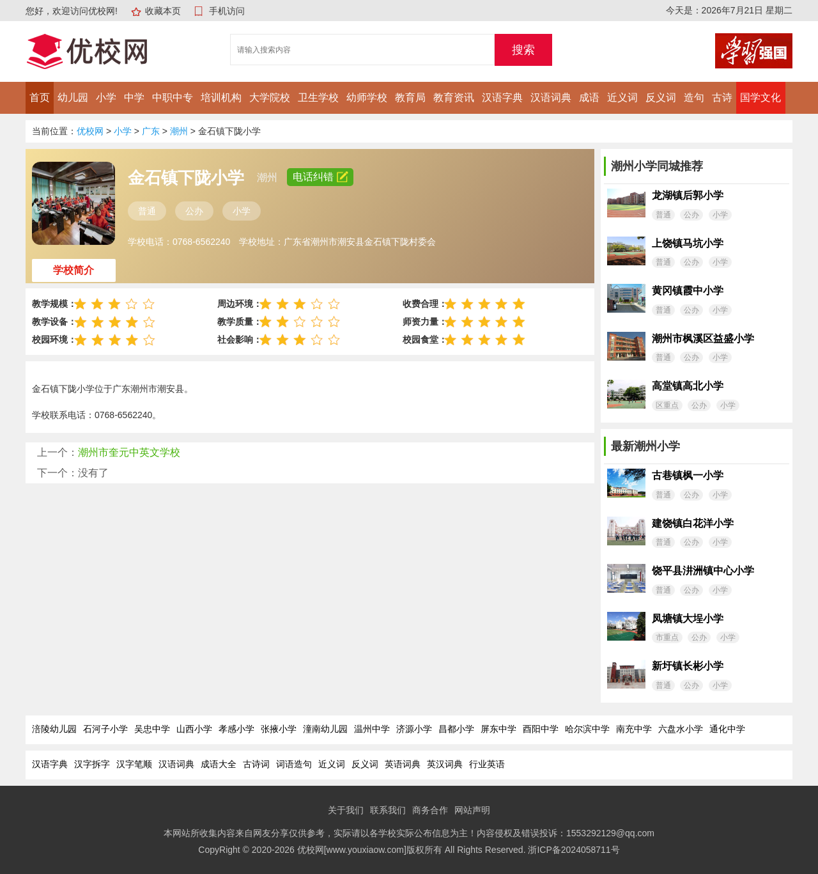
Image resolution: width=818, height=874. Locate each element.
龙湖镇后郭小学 (687, 195)
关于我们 (346, 810)
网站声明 (472, 810)
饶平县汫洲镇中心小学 (703, 570)
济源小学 (414, 729)
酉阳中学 (541, 729)
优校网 (90, 131)
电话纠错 (320, 176)
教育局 (410, 97)
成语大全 (218, 764)
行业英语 (487, 764)
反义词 (660, 97)
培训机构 (221, 97)
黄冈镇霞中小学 (687, 290)
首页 (39, 97)
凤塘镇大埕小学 (687, 618)
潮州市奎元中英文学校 (129, 452)
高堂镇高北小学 (687, 385)
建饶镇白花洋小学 (693, 523)
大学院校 (269, 97)
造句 (694, 97)
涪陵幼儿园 (54, 729)
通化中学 (727, 729)
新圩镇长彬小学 (687, 665)
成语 (589, 97)
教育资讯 (453, 97)
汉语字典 (502, 97)
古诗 (722, 97)
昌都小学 (456, 729)
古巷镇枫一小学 (687, 475)
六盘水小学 (680, 729)
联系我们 (388, 810)
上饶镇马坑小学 (687, 243)
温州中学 (372, 729)
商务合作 (430, 810)
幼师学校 (366, 97)
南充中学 (634, 729)
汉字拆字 (92, 764)
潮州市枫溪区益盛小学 (703, 338)
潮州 (179, 131)
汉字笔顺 (134, 764)
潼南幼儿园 (325, 729)
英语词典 (403, 764)
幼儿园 (73, 97)
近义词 (622, 97)
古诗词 (256, 764)
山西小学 (194, 729)
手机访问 (227, 11)
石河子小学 (105, 729)
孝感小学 (236, 729)
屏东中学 (498, 729)
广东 (151, 131)
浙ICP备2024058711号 (573, 850)
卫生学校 (318, 97)
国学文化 (760, 97)
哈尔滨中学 (587, 729)
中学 (134, 97)
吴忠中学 (152, 729)
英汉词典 (445, 764)
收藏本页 (163, 11)
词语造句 (294, 764)
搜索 (523, 49)
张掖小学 (279, 729)
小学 (106, 97)
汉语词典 (550, 97)
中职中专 (172, 97)
